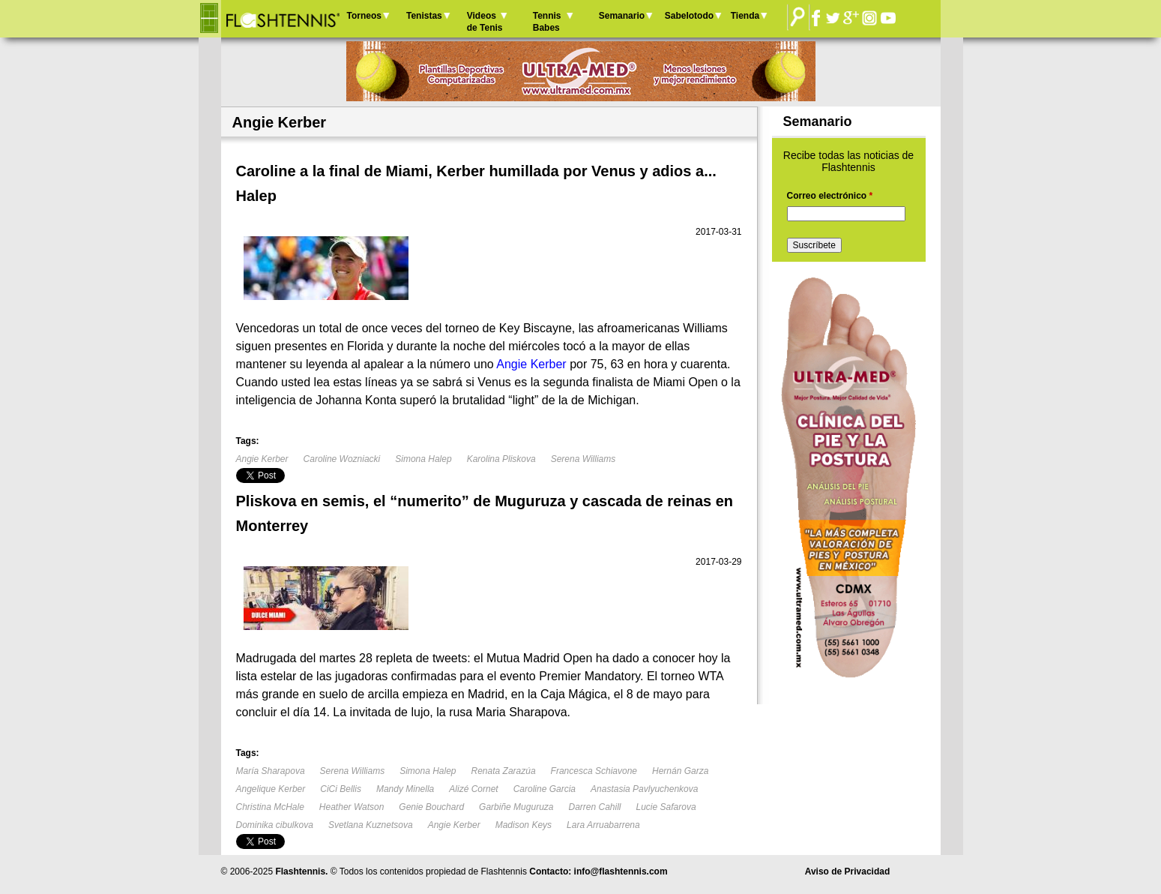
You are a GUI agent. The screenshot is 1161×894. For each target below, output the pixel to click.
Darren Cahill (594, 807)
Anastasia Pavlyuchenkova (644, 789)
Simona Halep (423, 459)
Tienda (745, 15)
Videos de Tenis (485, 21)
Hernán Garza (680, 771)
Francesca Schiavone (594, 771)
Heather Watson (352, 807)
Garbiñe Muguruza (516, 807)
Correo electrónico (830, 195)
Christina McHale (270, 807)
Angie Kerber (262, 459)
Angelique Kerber (271, 789)
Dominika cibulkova (274, 825)
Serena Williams (583, 459)
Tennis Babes (547, 21)
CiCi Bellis (340, 789)
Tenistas (424, 15)
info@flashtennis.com (621, 871)
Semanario (622, 15)
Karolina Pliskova (501, 459)
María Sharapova (270, 771)
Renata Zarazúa (503, 771)
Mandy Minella (405, 789)
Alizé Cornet (473, 789)
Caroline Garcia (544, 789)
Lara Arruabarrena (603, 825)
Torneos (364, 15)
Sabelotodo (689, 15)
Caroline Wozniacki (342, 459)
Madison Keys (523, 825)
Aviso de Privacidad (847, 871)
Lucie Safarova (666, 807)
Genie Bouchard (431, 807)
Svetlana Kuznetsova (370, 825)
